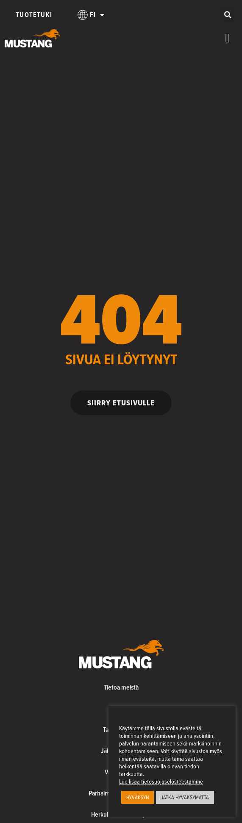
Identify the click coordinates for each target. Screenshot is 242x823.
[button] (228, 15)
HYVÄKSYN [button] (137, 797)
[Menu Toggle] (227, 38)
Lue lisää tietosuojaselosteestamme (161, 781)
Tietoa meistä (121, 687)
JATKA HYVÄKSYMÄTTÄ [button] (185, 797)
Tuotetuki (34, 14)
